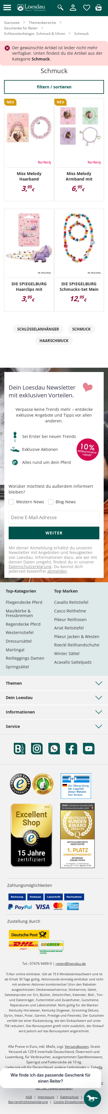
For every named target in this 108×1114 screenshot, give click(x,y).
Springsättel (17, 666)
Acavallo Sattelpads (73, 662)
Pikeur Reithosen (70, 619)
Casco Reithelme (70, 611)
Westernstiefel (20, 632)
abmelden (57, 571)
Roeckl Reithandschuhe (76, 645)
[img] (98, 9)
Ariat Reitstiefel (69, 628)
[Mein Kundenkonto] (73, 11)
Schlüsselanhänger (38, 329)
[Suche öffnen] (60, 8)
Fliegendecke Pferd (24, 602)
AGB (29, 1097)
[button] (7, 8)
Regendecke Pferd (23, 624)
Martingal (15, 649)
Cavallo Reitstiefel (71, 602)
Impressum (46, 1097)
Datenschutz (69, 1097)
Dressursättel (19, 641)
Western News (30, 501)
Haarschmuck (54, 340)
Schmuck (81, 329)
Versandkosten (77, 1046)
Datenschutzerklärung (30, 566)
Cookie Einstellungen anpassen (77, 1102)
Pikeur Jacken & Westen (76, 636)
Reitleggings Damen (25, 658)
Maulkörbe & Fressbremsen (19, 613)
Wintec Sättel (66, 653)
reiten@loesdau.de (71, 963)
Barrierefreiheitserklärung (28, 1102)
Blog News (66, 501)
